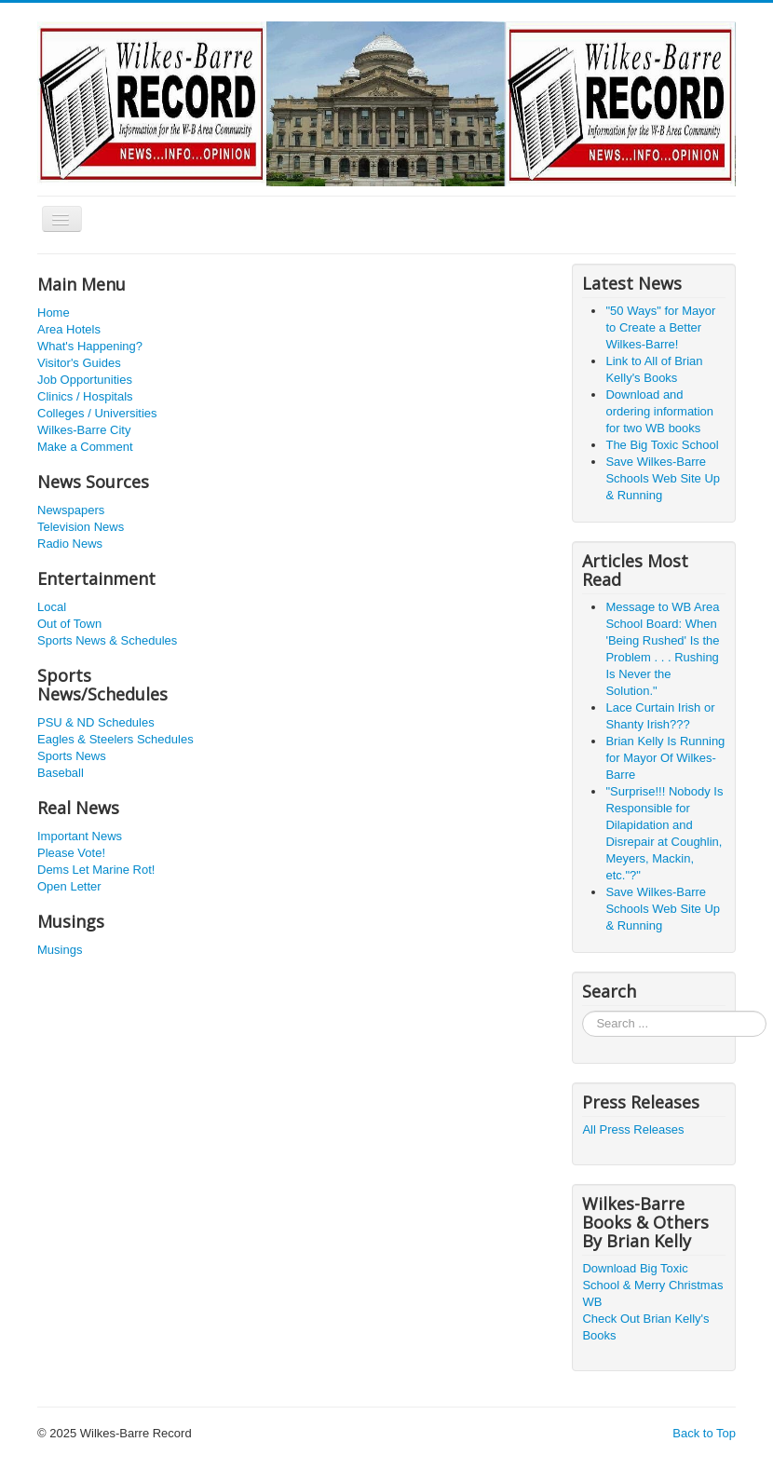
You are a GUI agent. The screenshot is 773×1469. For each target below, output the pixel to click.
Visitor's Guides (79, 363)
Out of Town (69, 624)
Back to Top (704, 1433)
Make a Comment (85, 447)
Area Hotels (69, 329)
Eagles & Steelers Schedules (115, 739)
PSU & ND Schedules (96, 722)
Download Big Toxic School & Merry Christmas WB (652, 1285)
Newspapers (70, 510)
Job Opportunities (84, 380)
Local (51, 607)
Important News (79, 836)
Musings (59, 950)
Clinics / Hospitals (85, 396)
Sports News (71, 756)
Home (53, 313)
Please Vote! (71, 853)
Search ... (582, 1011)
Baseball (60, 773)
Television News (80, 527)
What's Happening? (89, 346)
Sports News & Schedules (107, 640)
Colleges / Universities (97, 413)
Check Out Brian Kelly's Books (645, 1327)
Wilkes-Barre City (83, 430)
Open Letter (69, 886)
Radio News (69, 544)
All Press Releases (633, 1129)
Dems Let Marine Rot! (96, 870)
